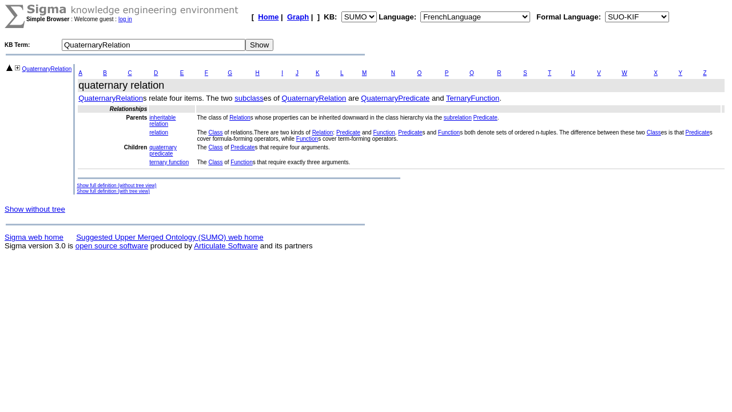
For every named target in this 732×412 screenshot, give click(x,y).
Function (384, 132)
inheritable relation (162, 120)
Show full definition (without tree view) (116, 185)
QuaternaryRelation (47, 69)
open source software (111, 245)
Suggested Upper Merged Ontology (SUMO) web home (169, 237)
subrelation (458, 117)
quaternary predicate (163, 150)
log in (125, 19)
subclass (249, 98)
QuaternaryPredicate (395, 98)
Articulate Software (226, 245)
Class (215, 132)
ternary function (169, 162)
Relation (239, 117)
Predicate (486, 117)
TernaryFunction (472, 98)
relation (158, 132)
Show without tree (35, 209)
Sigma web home (34, 237)
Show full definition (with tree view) (113, 191)
